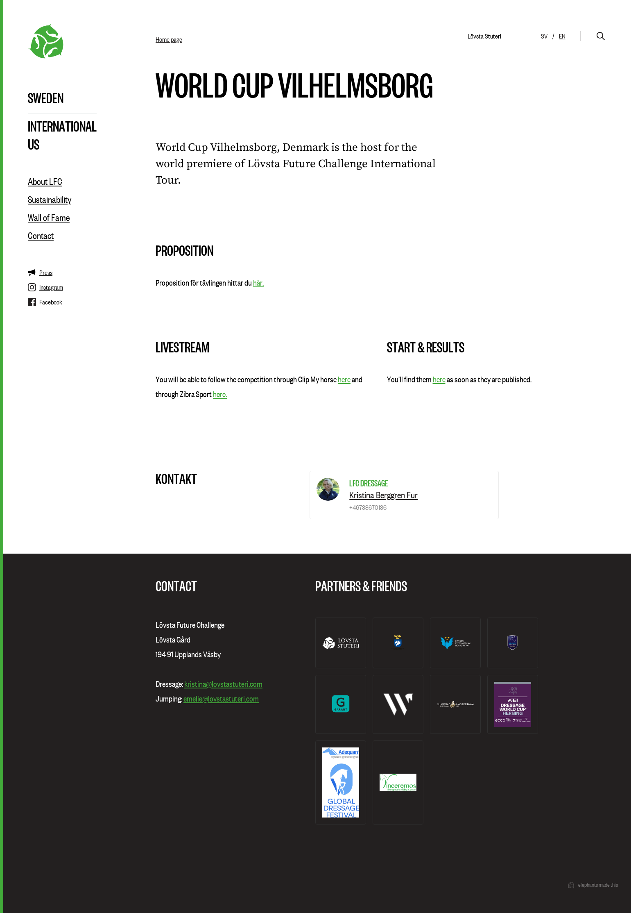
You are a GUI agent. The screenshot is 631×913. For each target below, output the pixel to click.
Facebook (45, 302)
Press (40, 272)
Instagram (45, 287)
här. (258, 282)
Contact (41, 235)
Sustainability (49, 199)
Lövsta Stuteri (484, 36)
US (33, 144)
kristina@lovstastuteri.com (223, 684)
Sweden (45, 97)
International (62, 126)
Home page (169, 39)
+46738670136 (368, 507)
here (344, 379)
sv (544, 36)
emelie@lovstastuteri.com (221, 698)
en (562, 36)
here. (220, 394)
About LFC (45, 181)
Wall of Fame (49, 217)
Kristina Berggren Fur (383, 495)
